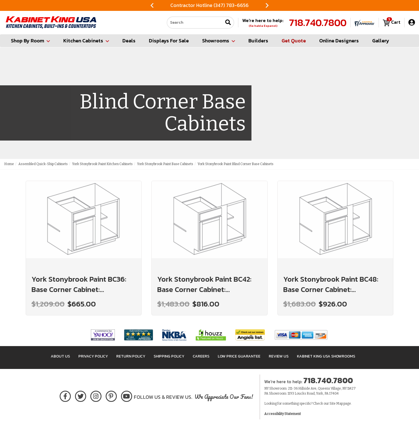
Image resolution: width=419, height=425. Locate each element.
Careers (201, 356)
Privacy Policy (93, 356)
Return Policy (130, 356)
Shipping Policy (169, 356)
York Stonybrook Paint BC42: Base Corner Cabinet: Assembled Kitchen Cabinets (204, 284)
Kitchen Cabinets (86, 40)
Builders (258, 40)
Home (9, 164)
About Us (60, 356)
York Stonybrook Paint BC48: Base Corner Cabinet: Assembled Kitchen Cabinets (330, 284)
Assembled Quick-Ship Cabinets (43, 164)
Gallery (380, 40)
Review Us (279, 356)
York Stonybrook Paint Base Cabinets (165, 164)
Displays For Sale (169, 40)
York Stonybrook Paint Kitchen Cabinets (102, 164)
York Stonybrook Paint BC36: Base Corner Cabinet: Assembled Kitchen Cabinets (79, 284)
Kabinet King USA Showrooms (326, 356)
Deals (128, 40)
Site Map (336, 403)
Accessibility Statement (282, 414)
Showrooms (218, 40)
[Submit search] (228, 22)
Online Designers (339, 40)
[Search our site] (194, 22)
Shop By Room (30, 40)
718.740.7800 (318, 22)
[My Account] (411, 22)
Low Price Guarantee (239, 356)
